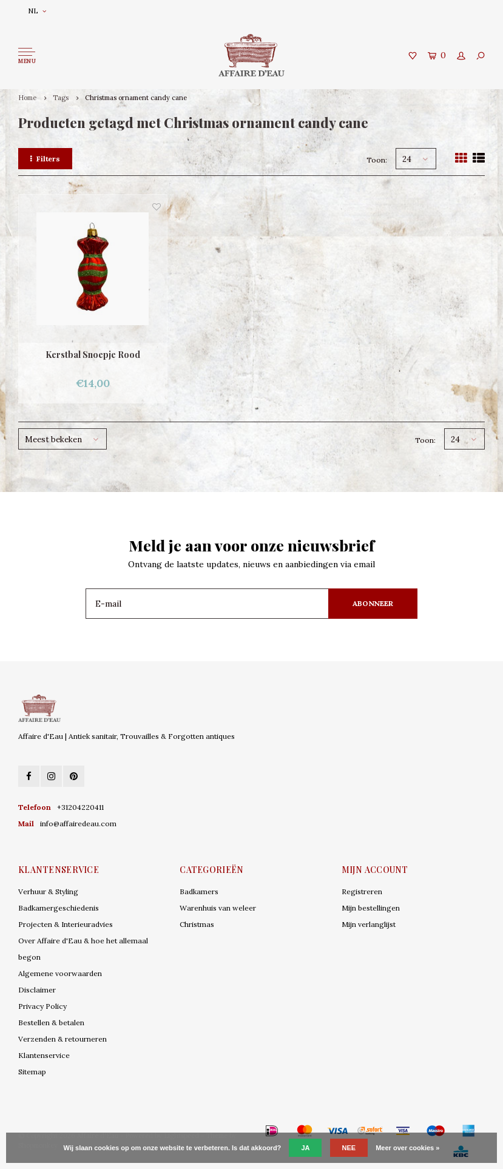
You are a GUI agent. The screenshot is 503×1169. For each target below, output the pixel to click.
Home (27, 97)
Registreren (362, 891)
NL (37, 10)
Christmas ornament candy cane (136, 97)
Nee (349, 1147)
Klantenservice (44, 1055)
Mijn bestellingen (371, 907)
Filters (45, 158)
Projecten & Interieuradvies (65, 924)
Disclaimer (37, 989)
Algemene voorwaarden (60, 973)
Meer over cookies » (407, 1147)
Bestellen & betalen (51, 1022)
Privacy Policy (42, 1006)
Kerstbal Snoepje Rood (93, 354)
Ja (305, 1147)
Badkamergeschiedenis (58, 907)
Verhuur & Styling (48, 891)
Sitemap (32, 1071)
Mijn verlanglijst (369, 924)
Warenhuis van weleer (218, 907)
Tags (61, 97)
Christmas (197, 924)
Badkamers (199, 891)
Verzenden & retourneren (62, 1038)
